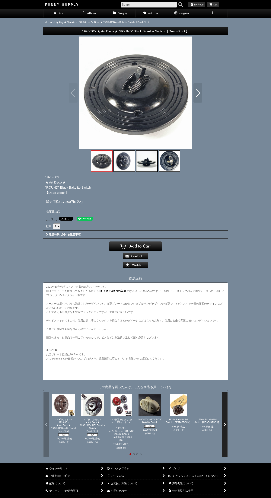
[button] (212, 13)
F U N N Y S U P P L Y (61, 4)
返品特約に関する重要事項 (63, 234)
